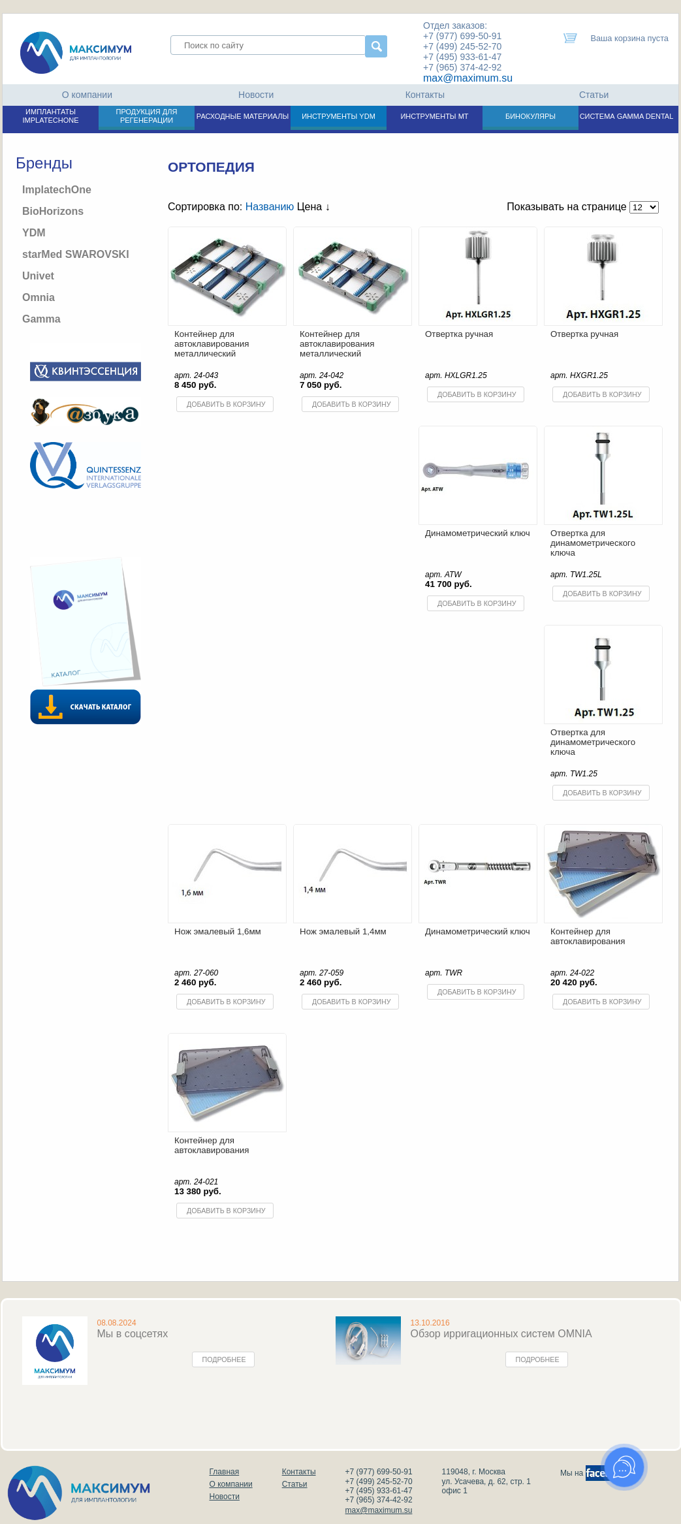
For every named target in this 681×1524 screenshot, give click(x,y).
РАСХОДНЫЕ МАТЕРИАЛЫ (243, 116)
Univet (38, 275)
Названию (269, 206)
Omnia (38, 297)
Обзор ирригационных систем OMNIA (501, 1333)
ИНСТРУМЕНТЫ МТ (434, 116)
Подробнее (224, 1359)
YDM (34, 232)
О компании (87, 94)
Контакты (425, 94)
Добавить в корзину (226, 404)
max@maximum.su (468, 78)
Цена (313, 206)
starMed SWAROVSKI (75, 254)
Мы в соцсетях (132, 1333)
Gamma (41, 319)
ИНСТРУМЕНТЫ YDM (338, 116)
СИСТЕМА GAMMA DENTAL (627, 116)
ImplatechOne (56, 189)
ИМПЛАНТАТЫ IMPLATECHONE (51, 116)
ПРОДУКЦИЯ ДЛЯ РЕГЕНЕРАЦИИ (147, 116)
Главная (225, 1471)
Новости (256, 94)
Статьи (594, 94)
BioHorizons (53, 211)
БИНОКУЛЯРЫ (530, 116)
